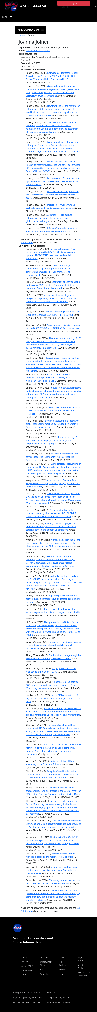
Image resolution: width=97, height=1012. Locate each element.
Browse (62, 969)
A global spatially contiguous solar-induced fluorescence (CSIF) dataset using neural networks (53, 599)
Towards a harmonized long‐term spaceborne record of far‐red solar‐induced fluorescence (52, 457)
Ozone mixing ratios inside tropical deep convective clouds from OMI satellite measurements (51, 870)
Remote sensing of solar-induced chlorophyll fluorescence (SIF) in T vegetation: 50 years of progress (51, 440)
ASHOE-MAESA (33, 5)
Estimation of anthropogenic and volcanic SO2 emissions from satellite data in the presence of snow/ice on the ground (53, 285)
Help (61, 974)
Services (44, 957)
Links (61, 957)
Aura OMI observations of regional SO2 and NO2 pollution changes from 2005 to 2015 (53, 698)
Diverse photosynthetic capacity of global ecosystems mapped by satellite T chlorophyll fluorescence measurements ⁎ (52, 424)
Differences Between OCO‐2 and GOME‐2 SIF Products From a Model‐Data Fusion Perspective (53, 410)
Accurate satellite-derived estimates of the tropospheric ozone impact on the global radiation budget (51, 218)
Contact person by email (38, 50)
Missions (25, 961)
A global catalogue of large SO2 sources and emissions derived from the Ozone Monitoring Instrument (52, 685)
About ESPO (27, 966)
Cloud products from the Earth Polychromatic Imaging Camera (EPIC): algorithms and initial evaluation (53, 483)
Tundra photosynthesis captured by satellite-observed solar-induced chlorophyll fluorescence (53, 645)
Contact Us (66, 1002)
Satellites (44, 974)
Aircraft (43, 969)
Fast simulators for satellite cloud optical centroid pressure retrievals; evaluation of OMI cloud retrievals (53, 181)
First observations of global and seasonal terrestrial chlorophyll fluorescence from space (52, 194)
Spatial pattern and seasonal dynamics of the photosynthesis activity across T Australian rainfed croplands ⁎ (50, 377)
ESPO (24, 957)
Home (22, 35)
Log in (74, 3)
